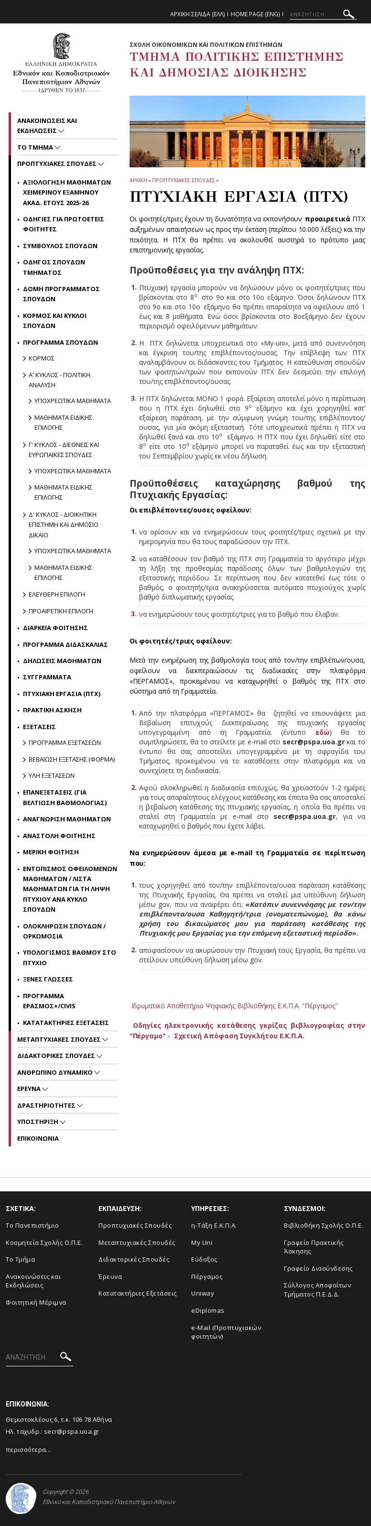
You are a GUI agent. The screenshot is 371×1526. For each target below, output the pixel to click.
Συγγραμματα (47, 677)
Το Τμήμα (20, 1259)
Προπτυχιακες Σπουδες (183, 180)
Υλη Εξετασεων (52, 775)
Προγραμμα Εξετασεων (65, 742)
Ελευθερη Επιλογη (57, 594)
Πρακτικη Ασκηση (52, 710)
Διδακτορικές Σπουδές (133, 1259)
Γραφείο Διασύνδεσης (318, 1268)
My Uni (201, 1242)
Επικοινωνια (38, 1138)
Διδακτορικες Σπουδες (57, 1055)
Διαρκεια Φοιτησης (55, 627)
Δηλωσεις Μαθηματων (62, 660)
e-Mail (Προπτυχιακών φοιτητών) (226, 1332)
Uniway (202, 1293)
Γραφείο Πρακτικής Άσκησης (314, 1247)
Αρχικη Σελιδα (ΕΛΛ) (197, 14)
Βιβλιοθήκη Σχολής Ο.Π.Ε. (323, 1225)
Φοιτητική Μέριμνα (36, 1302)
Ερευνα (29, 1088)
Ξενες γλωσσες (48, 979)
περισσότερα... (28, 1449)
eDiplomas (208, 1310)
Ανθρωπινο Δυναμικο (55, 1072)
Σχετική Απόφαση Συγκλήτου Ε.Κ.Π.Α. (239, 1035)
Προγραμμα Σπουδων (60, 342)
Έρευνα (110, 1276)
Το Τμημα (36, 147)
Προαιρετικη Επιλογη (61, 611)
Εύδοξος (204, 1259)
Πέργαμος (206, 1276)
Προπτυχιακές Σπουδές (135, 1225)
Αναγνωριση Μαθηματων (67, 819)
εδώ (322, 732)
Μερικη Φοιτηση (51, 852)
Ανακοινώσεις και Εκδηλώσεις (33, 1281)
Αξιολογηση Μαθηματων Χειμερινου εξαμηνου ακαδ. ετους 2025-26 (67, 192)
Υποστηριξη (38, 1121)
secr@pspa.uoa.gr (71, 1431)
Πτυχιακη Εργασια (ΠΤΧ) (61, 693)
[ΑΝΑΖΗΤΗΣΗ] (323, 14)
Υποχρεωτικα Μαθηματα (72, 400)
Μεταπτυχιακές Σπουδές (136, 1242)
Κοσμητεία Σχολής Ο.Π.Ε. (44, 1242)
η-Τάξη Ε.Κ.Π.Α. (214, 1225)
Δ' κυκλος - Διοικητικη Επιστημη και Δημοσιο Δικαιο (63, 524)
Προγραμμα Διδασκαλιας (65, 644)
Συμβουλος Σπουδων (60, 245)
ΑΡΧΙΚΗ (138, 180)
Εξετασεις (39, 726)
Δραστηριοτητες (47, 1105)
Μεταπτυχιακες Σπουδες (59, 1039)
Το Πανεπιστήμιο (32, 1225)
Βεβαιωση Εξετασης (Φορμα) (72, 759)
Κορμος (42, 358)
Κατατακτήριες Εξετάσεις (137, 1293)
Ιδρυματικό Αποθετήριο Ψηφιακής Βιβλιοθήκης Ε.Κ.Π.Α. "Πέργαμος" (235, 1005)
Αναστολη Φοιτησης (59, 835)
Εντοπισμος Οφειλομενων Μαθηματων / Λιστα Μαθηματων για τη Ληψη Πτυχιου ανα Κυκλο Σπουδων (70, 889)
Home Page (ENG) (255, 14)
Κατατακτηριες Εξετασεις (66, 1022)
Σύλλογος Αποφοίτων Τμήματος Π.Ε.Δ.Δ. (317, 1289)
